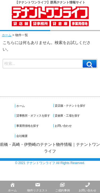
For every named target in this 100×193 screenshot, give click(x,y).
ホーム (6, 35)
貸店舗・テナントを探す (70, 105)
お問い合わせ (63, 125)
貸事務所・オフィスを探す (34, 115)
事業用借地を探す (28, 125)
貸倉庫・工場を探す (68, 115)
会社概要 (22, 135)
